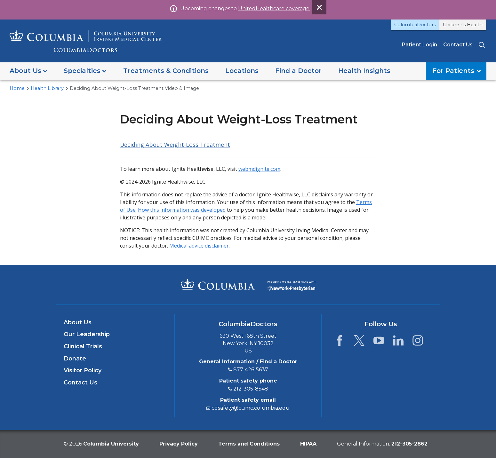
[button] (28, 71)
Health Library (47, 88)
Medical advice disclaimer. (199, 245)
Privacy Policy (178, 444)
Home (17, 88)
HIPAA (308, 444)
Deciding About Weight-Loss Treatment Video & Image (134, 88)
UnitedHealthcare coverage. (274, 8)
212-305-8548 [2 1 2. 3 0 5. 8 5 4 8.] (250, 389)
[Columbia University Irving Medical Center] (218, 284)
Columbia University (111, 444)
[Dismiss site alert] (319, 7)
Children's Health (463, 25)
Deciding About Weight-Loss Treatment (175, 144)
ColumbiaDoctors (415, 25)
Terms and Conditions (249, 444)
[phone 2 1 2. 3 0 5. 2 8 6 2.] (409, 444)
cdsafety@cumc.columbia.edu (251, 408)
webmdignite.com (259, 168)
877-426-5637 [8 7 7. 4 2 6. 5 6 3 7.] (250, 370)
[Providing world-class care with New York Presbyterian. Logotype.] (291, 284)
